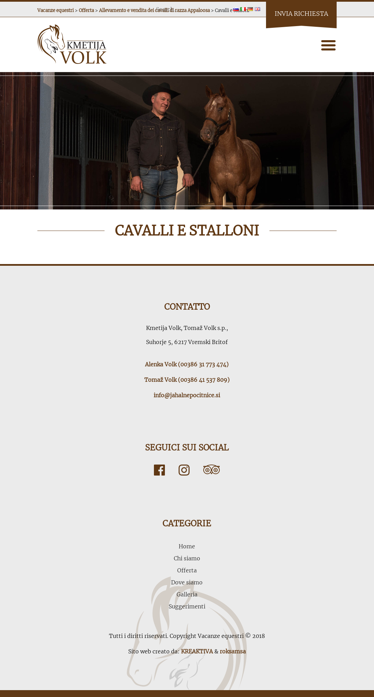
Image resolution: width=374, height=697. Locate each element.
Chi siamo (187, 558)
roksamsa (233, 651)
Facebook (159, 470)
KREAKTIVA (197, 651)
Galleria (187, 594)
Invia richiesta (301, 14)
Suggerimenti (187, 606)
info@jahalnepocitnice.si (187, 395)
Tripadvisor (211, 470)
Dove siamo (187, 582)
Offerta (187, 570)
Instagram (184, 470)
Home (187, 546)
